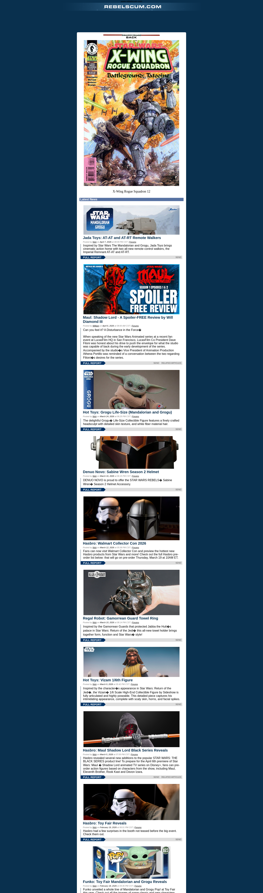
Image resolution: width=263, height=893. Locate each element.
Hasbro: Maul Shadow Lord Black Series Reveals (125, 750)
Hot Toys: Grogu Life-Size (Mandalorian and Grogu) (127, 412)
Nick (95, 242)
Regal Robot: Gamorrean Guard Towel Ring (120, 618)
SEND (178, 257)
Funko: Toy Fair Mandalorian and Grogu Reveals (125, 882)
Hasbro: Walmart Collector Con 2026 (114, 543)
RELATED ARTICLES (171, 363)
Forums (132, 242)
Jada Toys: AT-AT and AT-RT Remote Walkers (122, 238)
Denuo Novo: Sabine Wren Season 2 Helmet (121, 472)
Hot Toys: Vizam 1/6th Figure (108, 680)
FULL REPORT (92, 257)
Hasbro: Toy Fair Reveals (105, 823)
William (96, 326)
